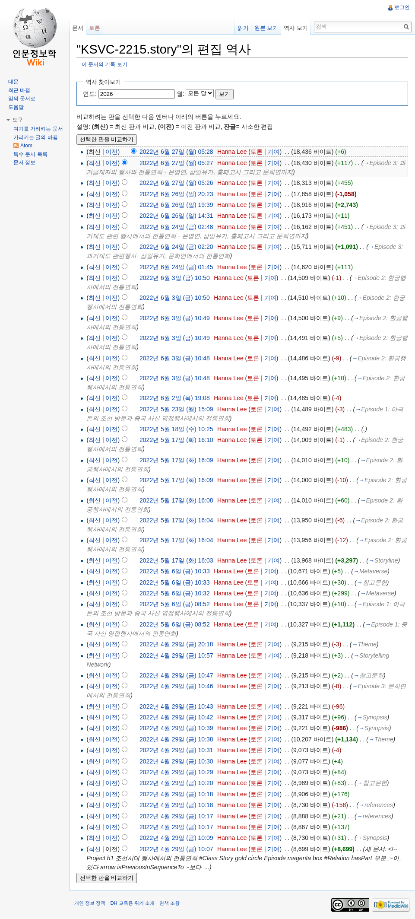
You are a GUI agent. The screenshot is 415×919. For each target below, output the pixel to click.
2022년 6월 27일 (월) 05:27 (176, 162)
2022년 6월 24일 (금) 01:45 (176, 267)
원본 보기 (266, 28)
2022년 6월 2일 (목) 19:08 (174, 397)
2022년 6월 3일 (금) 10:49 (174, 318)
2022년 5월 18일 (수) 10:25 (176, 429)
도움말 (16, 107)
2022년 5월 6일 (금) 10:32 (174, 593)
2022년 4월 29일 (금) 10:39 (176, 728)
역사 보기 (296, 28)
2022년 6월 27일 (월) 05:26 (176, 182)
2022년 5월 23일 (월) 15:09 (176, 409)
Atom (26, 146)
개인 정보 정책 (89, 903)
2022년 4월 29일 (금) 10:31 (176, 750)
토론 (256, 151)
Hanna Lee (232, 151)
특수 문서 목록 (30, 154)
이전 (111, 151)
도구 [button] (18, 120)
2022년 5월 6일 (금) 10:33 (174, 571)
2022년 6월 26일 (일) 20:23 (176, 194)
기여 (273, 151)
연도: (90, 93)
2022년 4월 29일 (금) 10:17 (176, 816)
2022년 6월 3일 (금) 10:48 (174, 358)
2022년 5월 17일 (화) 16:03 (176, 560)
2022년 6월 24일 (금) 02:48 (176, 226)
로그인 (402, 7)
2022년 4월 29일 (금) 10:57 (176, 655)
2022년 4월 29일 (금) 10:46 (176, 686)
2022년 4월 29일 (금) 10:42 (176, 717)
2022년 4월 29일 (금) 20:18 (176, 644)
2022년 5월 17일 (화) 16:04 (176, 520)
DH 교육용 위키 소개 (132, 903)
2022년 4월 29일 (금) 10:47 (176, 675)
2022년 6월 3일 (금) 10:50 (174, 277)
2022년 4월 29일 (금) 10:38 (176, 739)
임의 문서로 (21, 98)
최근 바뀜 (19, 90)
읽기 (243, 28)
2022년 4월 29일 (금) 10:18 (176, 794)
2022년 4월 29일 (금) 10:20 (176, 782)
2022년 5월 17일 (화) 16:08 (176, 500)
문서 (77, 28)
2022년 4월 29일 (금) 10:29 (176, 772)
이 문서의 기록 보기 (104, 64)
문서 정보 (24, 162)
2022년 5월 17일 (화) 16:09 (176, 460)
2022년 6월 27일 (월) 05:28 (176, 151)
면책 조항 (169, 903)
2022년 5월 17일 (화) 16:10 (176, 439)
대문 (13, 82)
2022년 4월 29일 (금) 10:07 (176, 849)
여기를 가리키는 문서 (38, 129)
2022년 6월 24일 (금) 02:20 (176, 246)
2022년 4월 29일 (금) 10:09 (176, 837)
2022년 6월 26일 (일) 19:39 (176, 204)
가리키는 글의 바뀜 (35, 137)
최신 (95, 162)
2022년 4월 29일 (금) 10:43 (176, 706)
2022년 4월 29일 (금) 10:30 (176, 761)
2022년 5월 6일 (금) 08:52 (174, 604)
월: (180, 93)
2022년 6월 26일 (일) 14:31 (176, 215)
